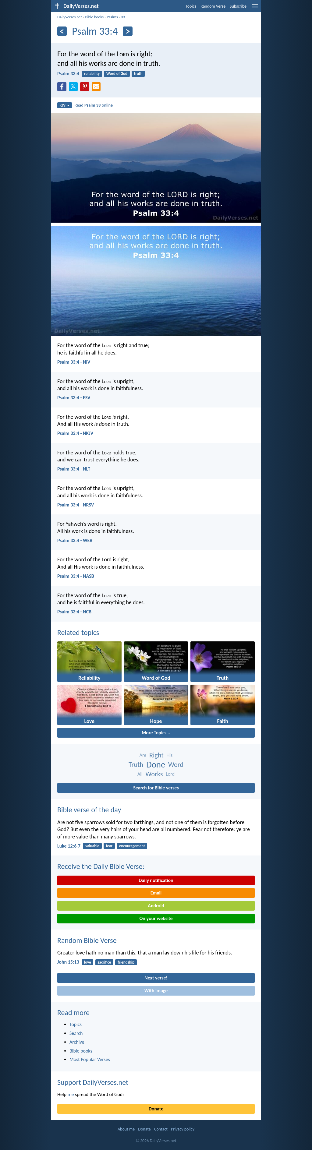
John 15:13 (68, 962)
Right (156, 755)
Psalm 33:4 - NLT (73, 469)
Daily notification (156, 880)
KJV (64, 105)
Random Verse (212, 6)
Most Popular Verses (89, 1059)
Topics (191, 6)
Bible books (94, 17)
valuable (92, 846)
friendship (126, 962)
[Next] (127, 31)
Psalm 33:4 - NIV (73, 362)
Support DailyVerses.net (92, 1082)
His (169, 755)
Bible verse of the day (89, 809)
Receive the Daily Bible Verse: (100, 866)
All (140, 774)
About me (126, 1129)
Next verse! (155, 978)
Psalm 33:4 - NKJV (75, 433)
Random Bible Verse (87, 940)
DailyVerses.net (69, 17)
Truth (136, 764)
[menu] (255, 8)
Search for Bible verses (156, 788)
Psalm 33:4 (68, 73)
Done (155, 764)
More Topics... (156, 733)
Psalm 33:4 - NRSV (75, 505)
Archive (76, 1042)
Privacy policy (182, 1129)
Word (175, 764)
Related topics (78, 632)
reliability (92, 73)
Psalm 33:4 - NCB (74, 612)
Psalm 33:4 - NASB (75, 576)
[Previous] (62, 31)
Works (154, 774)
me (71, 1094)
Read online (94, 105)
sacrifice (104, 962)
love (87, 962)
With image (156, 990)
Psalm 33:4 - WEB (74, 540)
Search (76, 1033)
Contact (161, 1129)
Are (143, 755)
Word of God (116, 73)
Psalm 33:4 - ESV (73, 397)
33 (123, 17)
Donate (156, 1109)
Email (156, 893)
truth (138, 73)
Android (156, 905)
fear (109, 846)
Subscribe (238, 6)
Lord (170, 774)
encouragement (132, 846)
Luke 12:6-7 (68, 846)
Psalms (112, 17)
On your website (156, 918)
